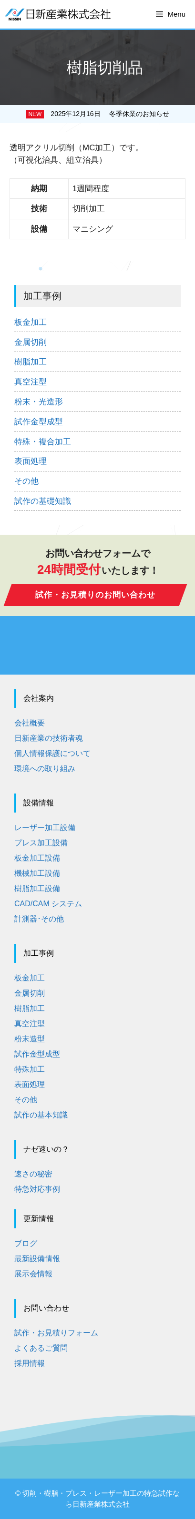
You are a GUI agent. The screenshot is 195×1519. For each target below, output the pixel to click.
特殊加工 (29, 1069)
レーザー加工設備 (44, 827)
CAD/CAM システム (48, 904)
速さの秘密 (33, 1174)
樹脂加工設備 (37, 888)
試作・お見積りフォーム (56, 1333)
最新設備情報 (37, 1258)
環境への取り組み (44, 768)
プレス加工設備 (41, 843)
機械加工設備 (37, 873)
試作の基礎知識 (42, 501)
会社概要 (29, 723)
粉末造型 (29, 1039)
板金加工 (30, 322)
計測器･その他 (39, 919)
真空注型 (30, 381)
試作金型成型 (38, 421)
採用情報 (29, 1363)
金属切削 (30, 342)
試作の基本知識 (41, 1115)
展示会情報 (33, 1274)
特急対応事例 (37, 1189)
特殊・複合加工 (42, 441)
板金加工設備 (37, 858)
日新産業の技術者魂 (48, 738)
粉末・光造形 (38, 401)
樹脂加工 (30, 361)
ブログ (25, 1243)
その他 (26, 481)
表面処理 (30, 461)
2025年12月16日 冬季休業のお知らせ (110, 114)
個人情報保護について (52, 753)
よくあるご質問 (41, 1348)
